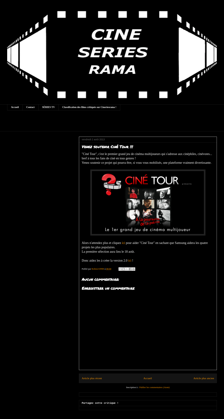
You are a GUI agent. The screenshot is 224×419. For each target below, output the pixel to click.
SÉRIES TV (48, 107)
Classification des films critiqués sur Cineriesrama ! (89, 107)
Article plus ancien (203, 378)
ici (123, 243)
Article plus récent (92, 378)
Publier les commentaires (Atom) (154, 387)
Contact (30, 107)
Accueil (15, 107)
